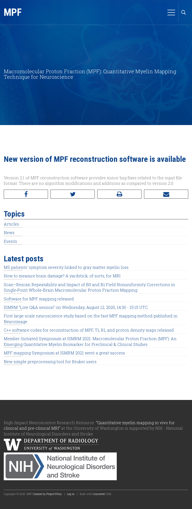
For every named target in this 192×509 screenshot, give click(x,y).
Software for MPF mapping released (39, 298)
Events (10, 241)
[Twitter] (72, 194)
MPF (13, 12)
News (9, 232)
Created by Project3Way (47, 494)
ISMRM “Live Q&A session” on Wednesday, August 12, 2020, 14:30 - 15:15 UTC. (76, 307)
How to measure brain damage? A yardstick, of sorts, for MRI (62, 275)
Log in (70, 494)
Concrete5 (99, 494)
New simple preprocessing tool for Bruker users (50, 361)
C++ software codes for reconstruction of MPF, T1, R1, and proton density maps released (89, 330)
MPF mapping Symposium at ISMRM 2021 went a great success (64, 352)
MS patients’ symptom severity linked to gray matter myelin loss (66, 267)
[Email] (166, 194)
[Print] (119, 194)
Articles (11, 224)
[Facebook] (26, 194)
